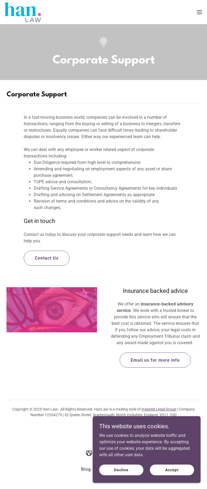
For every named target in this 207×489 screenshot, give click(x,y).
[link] (22, 12)
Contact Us (46, 258)
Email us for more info (155, 360)
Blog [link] (86, 469)
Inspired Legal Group (159, 409)
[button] (199, 12)
